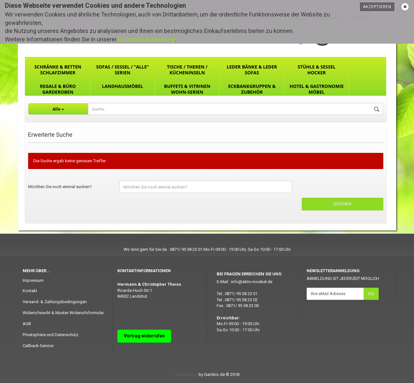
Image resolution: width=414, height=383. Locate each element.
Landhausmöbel (122, 86)
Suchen (342, 203)
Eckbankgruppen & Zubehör (252, 89)
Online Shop (186, 374)
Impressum (33, 280)
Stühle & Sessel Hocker (316, 70)
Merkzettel (359, 18)
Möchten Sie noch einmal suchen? (60, 186)
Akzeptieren (377, 7)
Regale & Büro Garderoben (58, 89)
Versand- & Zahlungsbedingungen (55, 301)
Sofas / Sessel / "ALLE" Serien (122, 70)
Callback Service (38, 345)
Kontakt (30, 290)
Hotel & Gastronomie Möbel (316, 89)
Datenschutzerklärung (146, 39)
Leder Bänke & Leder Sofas (252, 70)
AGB (27, 323)
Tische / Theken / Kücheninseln (187, 70)
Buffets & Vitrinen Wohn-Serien (187, 89)
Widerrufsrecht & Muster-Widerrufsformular (63, 312)
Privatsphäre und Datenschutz (50, 334)
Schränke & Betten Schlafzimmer (57, 70)
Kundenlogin (329, 18)
